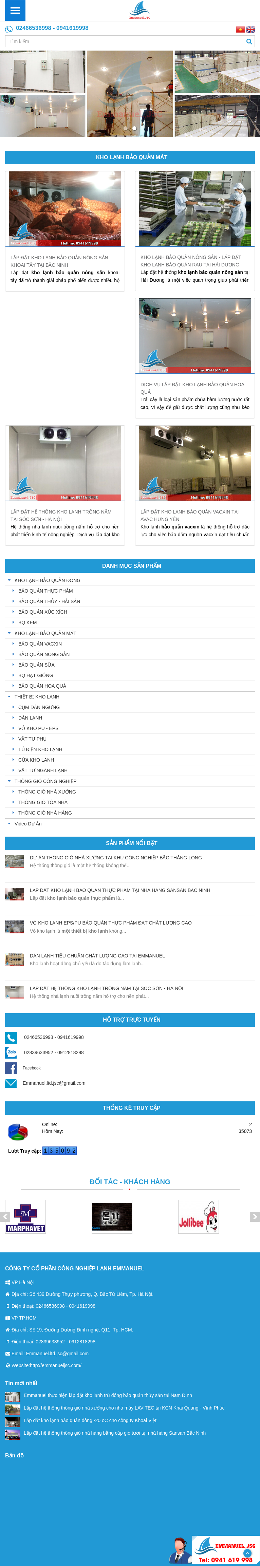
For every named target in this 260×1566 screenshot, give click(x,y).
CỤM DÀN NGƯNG (39, 707)
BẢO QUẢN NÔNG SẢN (44, 654)
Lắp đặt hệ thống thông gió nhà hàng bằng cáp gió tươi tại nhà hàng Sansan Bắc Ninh (105, 1433)
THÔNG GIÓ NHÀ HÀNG (45, 813)
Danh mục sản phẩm (131, 566)
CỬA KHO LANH (36, 760)
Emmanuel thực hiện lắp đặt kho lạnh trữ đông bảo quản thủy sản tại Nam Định (98, 1395)
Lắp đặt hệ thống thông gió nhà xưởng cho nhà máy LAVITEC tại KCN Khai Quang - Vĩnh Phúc (115, 1407)
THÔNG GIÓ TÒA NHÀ (43, 802)
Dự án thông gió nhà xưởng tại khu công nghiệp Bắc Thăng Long (116, 857)
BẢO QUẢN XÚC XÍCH (42, 612)
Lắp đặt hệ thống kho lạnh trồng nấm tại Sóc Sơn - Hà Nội (106, 988)
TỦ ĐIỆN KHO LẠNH (40, 749)
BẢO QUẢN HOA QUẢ (42, 686)
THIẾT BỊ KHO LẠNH (37, 697)
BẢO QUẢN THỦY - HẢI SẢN (49, 601)
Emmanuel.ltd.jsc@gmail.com (54, 1083)
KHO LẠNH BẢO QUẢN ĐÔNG (47, 580)
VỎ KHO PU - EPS (38, 728)
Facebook (23, 1068)
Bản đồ (14, 1455)
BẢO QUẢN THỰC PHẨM (45, 591)
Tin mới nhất (21, 1383)
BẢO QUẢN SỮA (36, 665)
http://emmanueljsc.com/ (55, 1365)
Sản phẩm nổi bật (131, 843)
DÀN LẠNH (30, 718)
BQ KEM (27, 622)
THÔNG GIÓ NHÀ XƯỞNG (47, 792)
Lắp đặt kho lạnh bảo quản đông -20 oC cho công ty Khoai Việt (80, 1420)
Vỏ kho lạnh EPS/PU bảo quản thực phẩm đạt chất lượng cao (111, 923)
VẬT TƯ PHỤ (32, 739)
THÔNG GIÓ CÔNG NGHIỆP (45, 781)
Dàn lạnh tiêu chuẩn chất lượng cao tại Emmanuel (97, 955)
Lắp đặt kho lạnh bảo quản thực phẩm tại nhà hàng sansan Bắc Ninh (120, 890)
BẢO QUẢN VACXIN (40, 644)
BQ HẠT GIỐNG (35, 675)
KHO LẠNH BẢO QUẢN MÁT (131, 157)
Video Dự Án (28, 823)
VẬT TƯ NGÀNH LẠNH (43, 770)
